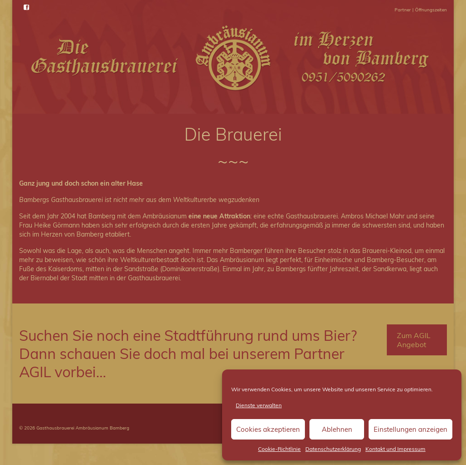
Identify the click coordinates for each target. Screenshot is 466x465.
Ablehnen (337, 429)
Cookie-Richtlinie (279, 448)
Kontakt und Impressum (395, 448)
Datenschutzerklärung (333, 448)
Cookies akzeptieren (268, 429)
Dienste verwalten (259, 405)
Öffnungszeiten (431, 10)
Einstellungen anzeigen (410, 429)
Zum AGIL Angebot (414, 340)
